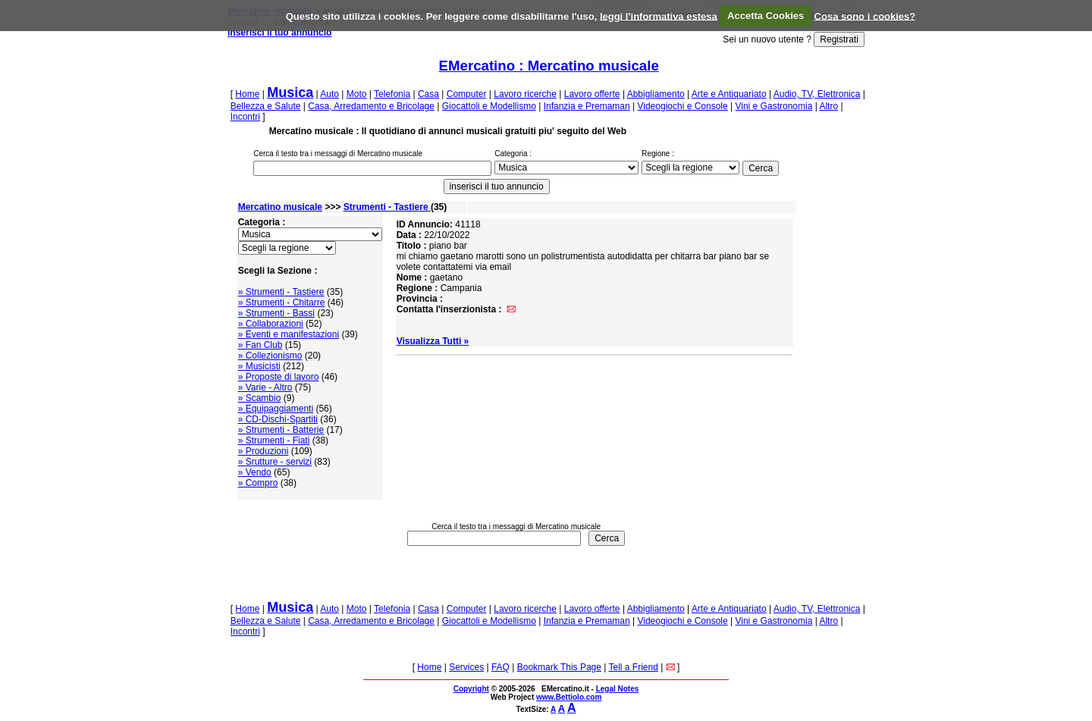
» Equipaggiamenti (275, 408)
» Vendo (254, 472)
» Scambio (259, 398)
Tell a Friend (633, 667)
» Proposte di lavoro (278, 376)
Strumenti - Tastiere (387, 207)
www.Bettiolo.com (568, 697)
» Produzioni (263, 451)
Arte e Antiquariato (729, 94)
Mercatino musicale (280, 207)
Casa (428, 94)
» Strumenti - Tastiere (281, 292)
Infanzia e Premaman (587, 106)
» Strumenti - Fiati (274, 440)
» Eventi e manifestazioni (288, 334)
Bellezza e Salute (266, 106)
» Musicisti (259, 366)
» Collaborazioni (270, 323)
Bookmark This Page (559, 667)
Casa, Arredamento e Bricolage (371, 106)
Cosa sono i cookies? (865, 15)
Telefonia (392, 94)
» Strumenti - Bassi (276, 313)
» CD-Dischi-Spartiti (278, 419)
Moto (357, 94)
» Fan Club (260, 345)
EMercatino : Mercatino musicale (549, 66)
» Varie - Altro (265, 387)
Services (466, 667)
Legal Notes (617, 689)
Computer (467, 94)
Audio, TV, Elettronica (817, 94)
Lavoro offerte (592, 94)
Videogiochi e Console (682, 106)
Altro (828, 106)
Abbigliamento (656, 94)
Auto (329, 94)
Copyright (471, 689)
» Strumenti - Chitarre (281, 302)
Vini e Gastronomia (773, 106)
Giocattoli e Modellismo (489, 106)
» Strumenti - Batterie (281, 430)
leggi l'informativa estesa (658, 15)
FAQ (500, 667)
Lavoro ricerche (525, 94)
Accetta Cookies (765, 15)
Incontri (245, 116)
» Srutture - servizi (275, 461)
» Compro (258, 483)
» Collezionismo (270, 355)
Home (247, 94)
